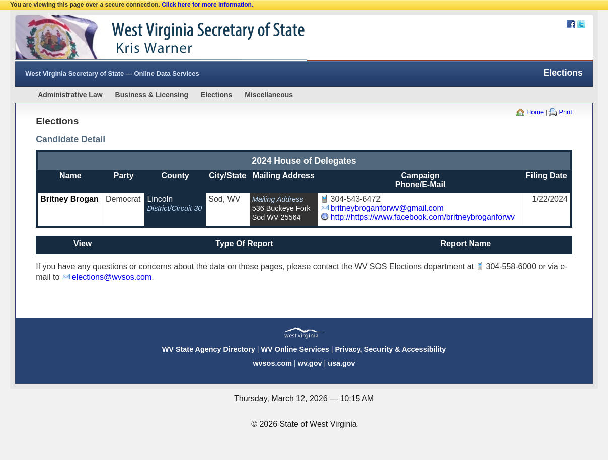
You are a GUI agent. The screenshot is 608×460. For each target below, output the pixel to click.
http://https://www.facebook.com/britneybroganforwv (423, 217)
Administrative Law (70, 95)
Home (535, 112)
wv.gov (310, 363)
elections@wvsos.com (112, 277)
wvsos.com (272, 363)
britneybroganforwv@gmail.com (387, 208)
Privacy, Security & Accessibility (390, 349)
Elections (216, 95)
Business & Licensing (151, 95)
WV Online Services (295, 349)
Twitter (581, 24)
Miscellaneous (269, 95)
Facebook (571, 24)
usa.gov (341, 363)
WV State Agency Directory (208, 349)
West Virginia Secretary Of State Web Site (144, 38)
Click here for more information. (207, 4)
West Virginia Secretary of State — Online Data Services (112, 74)
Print (565, 112)
